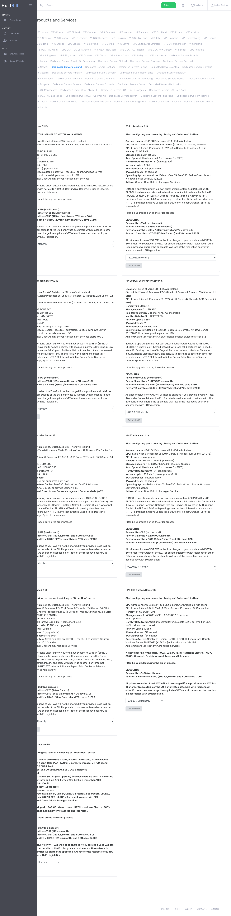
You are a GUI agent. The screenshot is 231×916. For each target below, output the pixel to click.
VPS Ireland (46, 49)
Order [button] (168, 5)
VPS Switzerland (158, 38)
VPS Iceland (162, 32)
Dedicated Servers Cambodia (124, 107)
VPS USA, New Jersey (196, 49)
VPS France (46, 43)
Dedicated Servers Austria (54, 72)
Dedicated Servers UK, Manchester (159, 90)
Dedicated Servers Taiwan (54, 101)
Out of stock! (148, 265)
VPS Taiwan (124, 55)
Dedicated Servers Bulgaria (154, 84)
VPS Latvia (62, 32)
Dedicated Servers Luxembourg (57, 84)
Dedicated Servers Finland (165, 61)
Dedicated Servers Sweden (197, 61)
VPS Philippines (86, 55)
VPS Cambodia (196, 55)
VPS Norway (145, 32)
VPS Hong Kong (66, 55)
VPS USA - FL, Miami (83, 49)
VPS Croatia (110, 43)
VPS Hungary (82, 38)
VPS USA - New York (142, 49)
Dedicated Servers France (91, 84)
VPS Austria (212, 32)
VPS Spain (61, 43)
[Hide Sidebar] (31, 5)
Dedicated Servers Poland (187, 67)
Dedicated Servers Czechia (119, 72)
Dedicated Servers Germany (186, 72)
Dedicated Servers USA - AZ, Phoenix (194, 95)
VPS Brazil (216, 49)
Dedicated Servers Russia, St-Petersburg (125, 61)
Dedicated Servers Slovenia (55, 90)
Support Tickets (13, 61)
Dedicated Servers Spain (122, 84)
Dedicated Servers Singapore (89, 107)
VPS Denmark (128, 32)
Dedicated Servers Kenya (86, 90)
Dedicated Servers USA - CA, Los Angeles (62, 95)
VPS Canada (62, 49)
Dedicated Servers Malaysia (55, 107)
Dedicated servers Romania (191, 78)
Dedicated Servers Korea (187, 101)
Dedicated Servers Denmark (55, 67)
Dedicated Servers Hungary (152, 72)
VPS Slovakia (47, 38)
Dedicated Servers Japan (156, 101)
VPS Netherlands (120, 38)
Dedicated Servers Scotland (155, 67)
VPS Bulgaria (77, 43)
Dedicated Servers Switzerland (126, 78)
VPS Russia (78, 32)
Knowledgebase (13, 54)
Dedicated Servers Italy (159, 78)
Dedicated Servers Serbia (189, 107)
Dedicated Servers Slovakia (86, 72)
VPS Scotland (179, 32)
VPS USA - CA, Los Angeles (112, 49)
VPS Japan (139, 55)
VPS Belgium (139, 38)
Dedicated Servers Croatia (157, 107)
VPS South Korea (158, 55)
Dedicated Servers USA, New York (106, 95)
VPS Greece (94, 43)
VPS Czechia (64, 38)
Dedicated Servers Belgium (91, 78)
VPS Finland (93, 32)
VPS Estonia (46, 32)
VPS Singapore (106, 55)
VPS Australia (47, 55)
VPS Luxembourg (211, 38)
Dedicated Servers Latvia (85, 61)
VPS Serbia (144, 43)
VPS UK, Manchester (211, 43)
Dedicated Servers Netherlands (57, 78)
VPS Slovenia (128, 43)
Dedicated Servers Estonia (54, 61)
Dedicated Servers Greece (186, 84)
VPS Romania (191, 38)
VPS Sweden (110, 32)
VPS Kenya (159, 43)
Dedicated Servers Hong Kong (87, 101)
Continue (50, 252)
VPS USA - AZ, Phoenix (168, 49)
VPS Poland (196, 32)
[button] (183, 5)
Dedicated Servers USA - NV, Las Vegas (149, 95)
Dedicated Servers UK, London (120, 90)
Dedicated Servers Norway (88, 67)
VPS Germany (99, 38)
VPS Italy (176, 38)
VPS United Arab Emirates (183, 43)
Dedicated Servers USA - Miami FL (199, 90)
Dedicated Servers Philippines (123, 101)
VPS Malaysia (178, 55)
